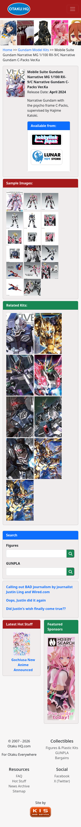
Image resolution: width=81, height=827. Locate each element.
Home (7, 50)
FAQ (19, 776)
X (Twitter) (62, 781)
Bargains (62, 758)
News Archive (19, 786)
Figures (12, 545)
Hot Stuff (19, 781)
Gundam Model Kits (33, 50)
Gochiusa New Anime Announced (23, 664)
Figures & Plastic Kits (62, 747)
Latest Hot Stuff (19, 624)
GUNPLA (13, 563)
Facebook (61, 776)
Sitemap (19, 791)
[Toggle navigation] (72, 9)
